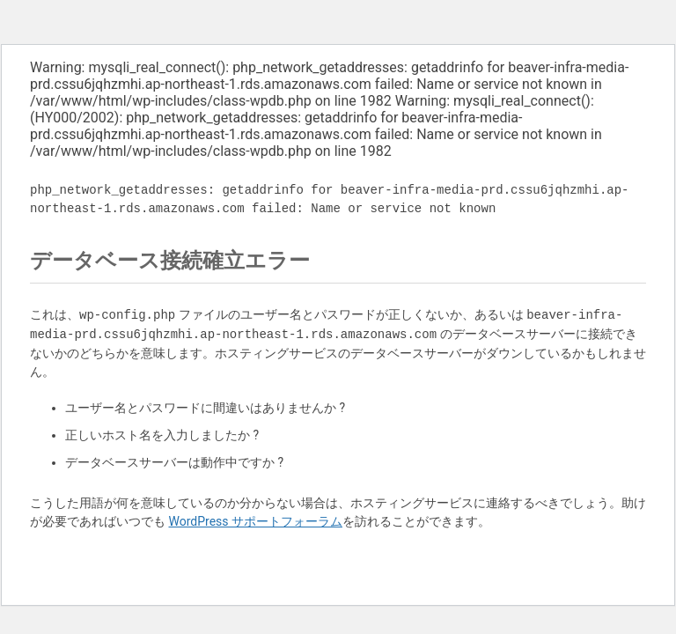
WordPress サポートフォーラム (255, 521)
